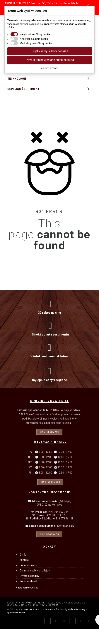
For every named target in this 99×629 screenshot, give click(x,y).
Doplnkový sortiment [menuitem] (23, 89)
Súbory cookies (28, 565)
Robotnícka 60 (56, 501)
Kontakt (24, 559)
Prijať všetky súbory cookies (49, 51)
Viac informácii (49, 431)
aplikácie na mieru (16, 612)
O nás (23, 554)
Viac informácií (49, 68)
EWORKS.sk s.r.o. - (34, 609)
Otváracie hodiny (29, 575)
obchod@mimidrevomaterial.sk (55, 525)
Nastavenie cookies (27, 587)
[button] (88, 88)
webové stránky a (77, 609)
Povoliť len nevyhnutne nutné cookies (50, 60)
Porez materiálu (29, 581)
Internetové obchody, (56, 609)
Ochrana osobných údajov (35, 570)
